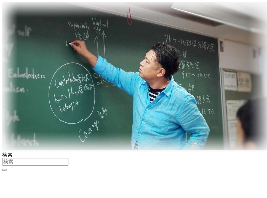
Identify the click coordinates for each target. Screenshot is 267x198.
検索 (7, 155)
